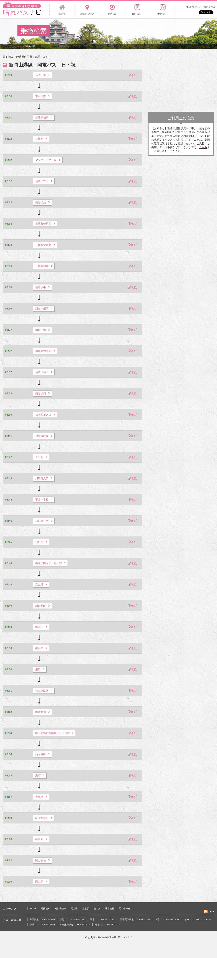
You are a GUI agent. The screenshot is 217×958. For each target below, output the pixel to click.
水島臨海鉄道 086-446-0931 (75, 924)
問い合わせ (124, 908)
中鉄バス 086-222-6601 (42, 924)
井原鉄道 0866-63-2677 (42, 919)
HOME (33, 908)
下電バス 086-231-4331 (167, 919)
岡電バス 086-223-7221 (103, 919)
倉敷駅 (85, 908)
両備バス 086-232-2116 (107, 924)
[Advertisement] (130, 31)
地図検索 (45, 908)
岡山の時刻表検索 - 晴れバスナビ (115, 937)
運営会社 (109, 908)
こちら (203, 147)
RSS (211, 911)
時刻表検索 (60, 908)
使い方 (97, 908)
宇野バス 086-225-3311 (72, 919)
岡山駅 (74, 908)
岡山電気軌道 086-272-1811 (135, 919)
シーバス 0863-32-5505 (198, 919)
